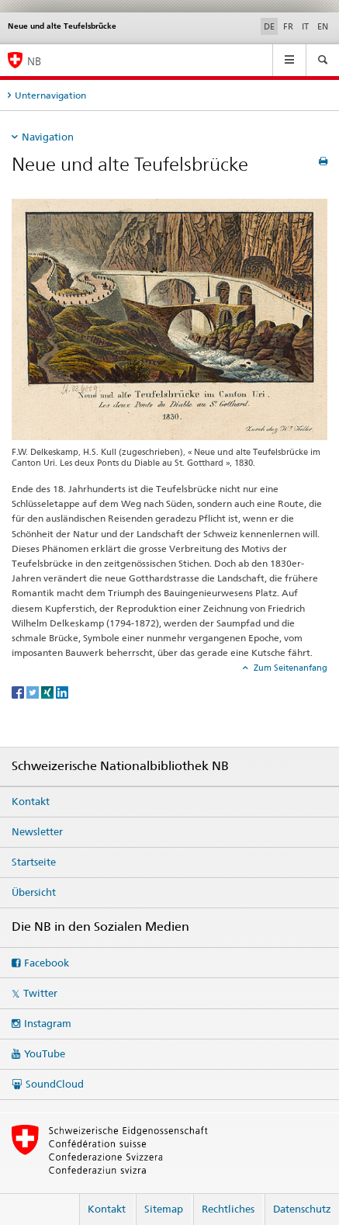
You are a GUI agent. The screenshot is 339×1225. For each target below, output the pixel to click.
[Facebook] (19, 691)
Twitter (40, 993)
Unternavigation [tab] (50, 95)
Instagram (47, 1023)
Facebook (46, 962)
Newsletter (37, 831)
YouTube (44, 1053)
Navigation (48, 136)
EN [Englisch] (322, 26)
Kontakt (31, 801)
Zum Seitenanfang (289, 667)
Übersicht (34, 892)
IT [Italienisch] (305, 26)
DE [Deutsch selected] (269, 26)
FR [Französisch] (288, 26)
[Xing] (48, 691)
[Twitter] (33, 691)
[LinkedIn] (62, 691)
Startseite (34, 861)
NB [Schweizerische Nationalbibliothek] (34, 61)
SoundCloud (55, 1084)
